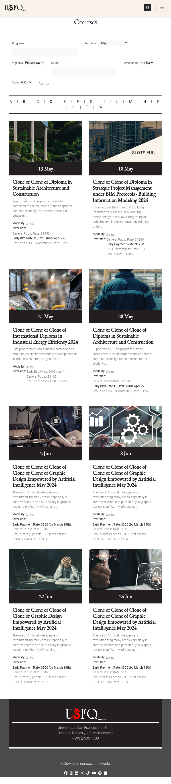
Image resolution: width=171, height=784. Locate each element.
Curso (55, 62)
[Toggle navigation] (161, 7)
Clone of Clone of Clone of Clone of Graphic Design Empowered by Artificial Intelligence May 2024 (39, 619)
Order (15, 82)
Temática (91, 43)
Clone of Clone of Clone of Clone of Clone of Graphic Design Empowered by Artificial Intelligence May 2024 (43, 476)
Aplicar (44, 84)
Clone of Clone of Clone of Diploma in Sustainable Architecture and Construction (123, 335)
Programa (18, 43)
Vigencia (17, 62)
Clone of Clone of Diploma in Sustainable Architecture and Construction (42, 188)
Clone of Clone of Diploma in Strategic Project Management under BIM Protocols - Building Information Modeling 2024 (124, 191)
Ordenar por (131, 62)
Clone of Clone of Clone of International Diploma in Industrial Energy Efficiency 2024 (45, 335)
